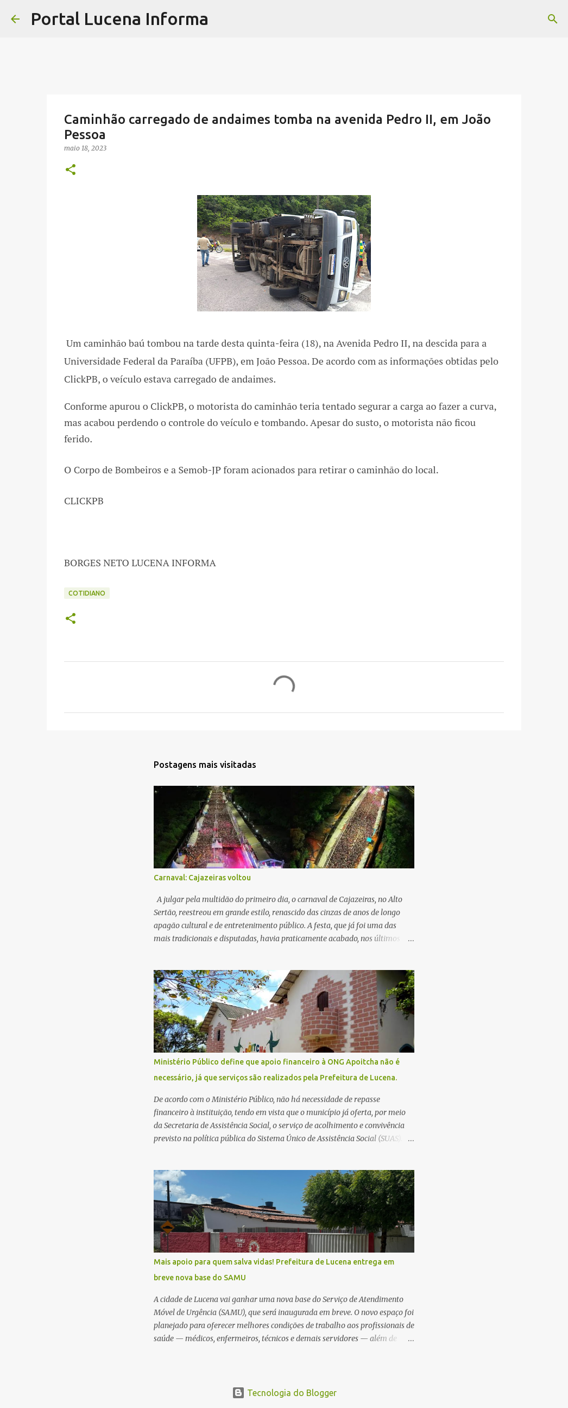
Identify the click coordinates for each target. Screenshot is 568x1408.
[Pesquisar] (223, 19)
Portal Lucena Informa (119, 18)
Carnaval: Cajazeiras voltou (202, 877)
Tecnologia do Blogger (284, 1393)
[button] (70, 170)
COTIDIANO (86, 593)
